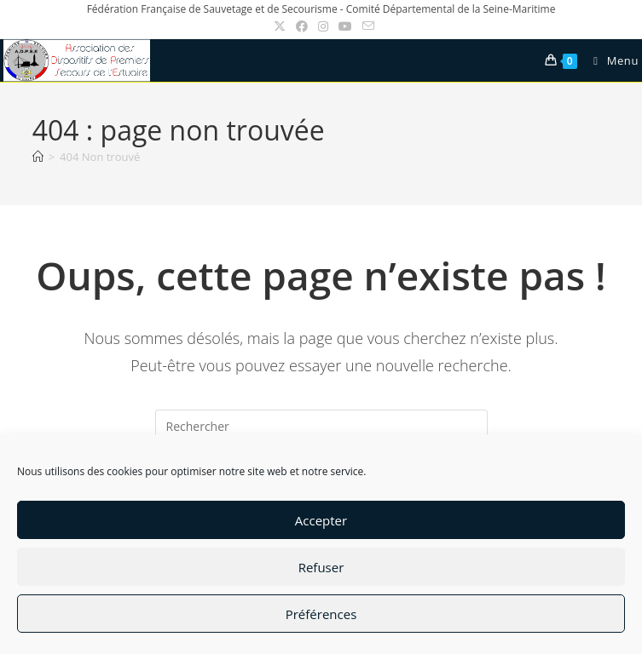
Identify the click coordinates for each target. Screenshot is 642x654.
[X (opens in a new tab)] (280, 26)
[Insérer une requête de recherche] (321, 427)
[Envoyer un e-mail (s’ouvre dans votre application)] (365, 26)
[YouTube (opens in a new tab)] (345, 26)
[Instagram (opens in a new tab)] (323, 26)
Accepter (321, 520)
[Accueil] (37, 156)
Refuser (321, 567)
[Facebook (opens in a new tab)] (302, 26)
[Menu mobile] (610, 60)
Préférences (321, 613)
